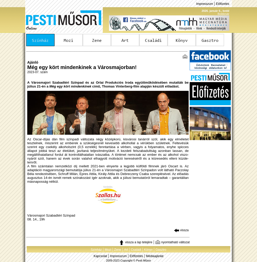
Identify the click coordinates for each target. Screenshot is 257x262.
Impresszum (204, 4)
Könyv (148, 249)
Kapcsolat (100, 256)
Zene (117, 249)
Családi (136, 249)
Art (126, 249)
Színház (96, 249)
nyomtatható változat (172, 242)
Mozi (108, 249)
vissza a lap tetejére (135, 242)
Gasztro (160, 249)
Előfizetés (222, 4)
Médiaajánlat (154, 256)
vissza (181, 230)
